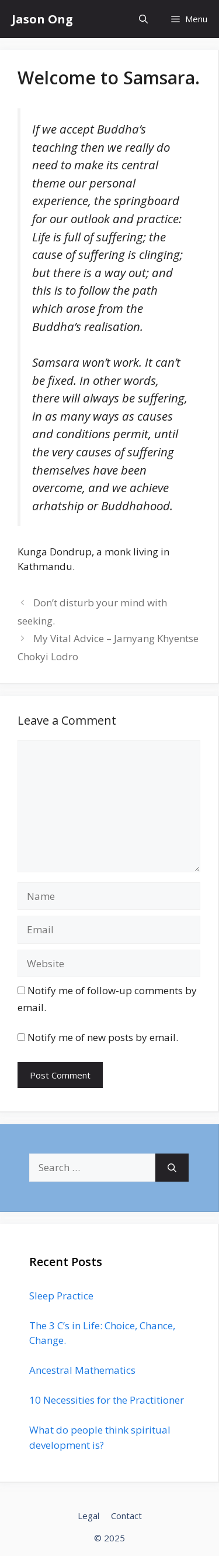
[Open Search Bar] (143, 19)
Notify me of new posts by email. (102, 1037)
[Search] (172, 1168)
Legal (88, 1515)
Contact (126, 1515)
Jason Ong (42, 19)
